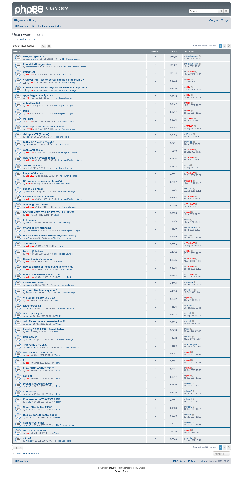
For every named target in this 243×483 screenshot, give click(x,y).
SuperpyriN (31, 347)
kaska (29, 183)
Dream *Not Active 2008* (37, 383)
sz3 (27, 168)
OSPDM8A (29, 118)
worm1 (29, 191)
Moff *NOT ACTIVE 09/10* (38, 352)
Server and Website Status (73, 67)
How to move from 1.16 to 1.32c (41, 274)
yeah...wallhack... (33, 149)
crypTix (29, 293)
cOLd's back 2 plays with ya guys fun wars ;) (49, 235)
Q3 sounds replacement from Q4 (42, 181)
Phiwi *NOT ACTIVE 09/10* (38, 368)
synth (28, 316)
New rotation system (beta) (39, 157)
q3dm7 (27, 438)
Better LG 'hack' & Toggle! (38, 142)
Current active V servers (37, 259)
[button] (229, 46)
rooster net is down (34, 282)
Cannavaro (29, 391)
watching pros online (35, 204)
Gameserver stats (33, 422)
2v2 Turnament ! (32, 165)
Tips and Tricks (65, 74)
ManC (28, 386)
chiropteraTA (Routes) (36, 134)
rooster (29, 285)
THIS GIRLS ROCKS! (35, 344)
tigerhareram (32, 59)
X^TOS (29, 121)
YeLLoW (30, 74)
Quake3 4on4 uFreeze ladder (40, 414)
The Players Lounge (71, 59)
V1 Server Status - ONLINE (38, 196)
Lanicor (27, 375)
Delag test (29, 72)
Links (56, 300)
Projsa (29, 137)
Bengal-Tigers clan (34, 56)
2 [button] (224, 46)
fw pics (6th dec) (33, 251)
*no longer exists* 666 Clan (39, 298)
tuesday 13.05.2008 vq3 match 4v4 (43, 329)
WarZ (57, 316)
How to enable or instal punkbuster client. (48, 266)
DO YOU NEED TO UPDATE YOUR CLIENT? (49, 212)
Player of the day (33, 173)
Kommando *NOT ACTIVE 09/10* (42, 399)
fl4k (31, 83)
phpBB (111, 468)
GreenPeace (32, 230)
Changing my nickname (37, 227)
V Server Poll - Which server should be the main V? (53, 79)
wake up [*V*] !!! (32, 313)
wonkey (29, 441)
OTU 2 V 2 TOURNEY (35, 430)
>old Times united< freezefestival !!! (44, 321)
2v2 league (29, 220)
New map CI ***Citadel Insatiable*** (43, 126)
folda (26, 110)
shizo (28, 339)
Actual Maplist (31, 103)
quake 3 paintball (33, 188)
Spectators (29, 243)
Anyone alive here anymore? (40, 290)
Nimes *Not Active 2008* (37, 407)
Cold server (30, 336)
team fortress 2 (32, 305)
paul (28, 215)
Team (57, 355)
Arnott (28, 308)
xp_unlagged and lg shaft (38, 95)
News (56, 215)
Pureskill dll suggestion (37, 64)
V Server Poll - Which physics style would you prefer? (55, 87)
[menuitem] (32, 20)
